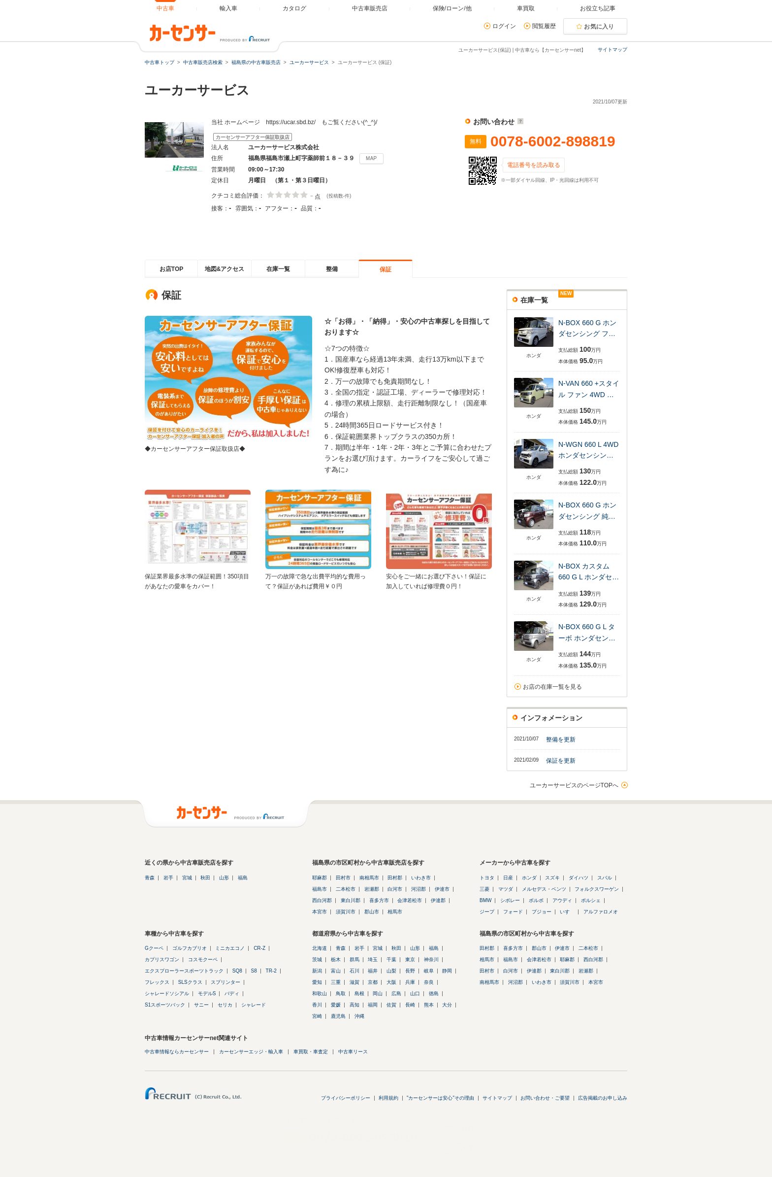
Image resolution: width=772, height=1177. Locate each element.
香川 (317, 1005)
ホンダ (529, 877)
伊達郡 (438, 900)
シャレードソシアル (167, 993)
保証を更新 (561, 760)
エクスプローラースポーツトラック (184, 971)
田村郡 (394, 877)
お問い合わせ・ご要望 (545, 1098)
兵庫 (410, 982)
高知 (354, 1005)
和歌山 (319, 993)
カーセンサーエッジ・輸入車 (251, 1051)
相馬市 (394, 911)
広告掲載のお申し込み (602, 1098)
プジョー (541, 911)
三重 (336, 982)
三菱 (484, 889)
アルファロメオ (600, 911)
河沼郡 (418, 889)
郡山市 (371, 911)
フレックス (157, 982)
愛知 (317, 982)
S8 (254, 971)
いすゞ (567, 911)
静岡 (447, 971)
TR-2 (271, 971)
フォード (513, 911)
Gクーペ (154, 948)
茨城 (317, 959)
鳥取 (341, 993)
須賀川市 (345, 911)
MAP (371, 158)
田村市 (343, 877)
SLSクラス (190, 982)
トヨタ (487, 877)
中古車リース (353, 1051)
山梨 (391, 971)
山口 (415, 993)
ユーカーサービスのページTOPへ (574, 785)
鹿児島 (338, 1016)
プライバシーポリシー (345, 1098)
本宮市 (319, 911)
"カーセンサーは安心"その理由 (440, 1098)
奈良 (429, 982)
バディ (232, 993)
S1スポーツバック (165, 1005)
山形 (224, 877)
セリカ (225, 1005)
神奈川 (431, 959)
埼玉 (373, 959)
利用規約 (388, 1098)
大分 (447, 1005)
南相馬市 (369, 877)
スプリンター (225, 982)
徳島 (434, 993)
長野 (410, 971)
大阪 (391, 982)
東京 (410, 959)
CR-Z (259, 948)
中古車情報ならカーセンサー (177, 1051)
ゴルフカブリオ (189, 948)
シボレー (510, 900)
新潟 (317, 971)
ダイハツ (578, 877)
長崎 (410, 1005)
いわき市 (421, 877)
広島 (396, 993)
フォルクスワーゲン (597, 889)
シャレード (253, 1005)
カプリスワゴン (162, 959)
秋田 (205, 877)
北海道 (319, 948)
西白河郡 (322, 900)
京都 (373, 982)
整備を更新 (561, 739)
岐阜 (429, 971)
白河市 (394, 889)
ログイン (504, 26)
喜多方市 (379, 900)
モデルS (207, 993)
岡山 (378, 993)
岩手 (168, 877)
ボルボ (536, 900)
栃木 (336, 959)
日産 (508, 877)
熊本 (429, 1005)
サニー (201, 1005)
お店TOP (171, 269)
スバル (604, 877)
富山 (336, 971)
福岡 (373, 1005)
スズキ (552, 877)
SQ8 (237, 971)
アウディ (562, 900)
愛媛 (336, 1005)
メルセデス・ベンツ (544, 889)
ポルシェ (591, 900)
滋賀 (354, 982)
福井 (373, 971)
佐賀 (391, 1005)
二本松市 (345, 889)
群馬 (354, 959)
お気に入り (599, 26)
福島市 (319, 889)
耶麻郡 (319, 877)
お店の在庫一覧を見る (552, 686)
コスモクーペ (203, 959)
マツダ (505, 889)
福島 (243, 877)
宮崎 (317, 1016)
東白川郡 (350, 900)
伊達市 (442, 889)
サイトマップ (612, 49)
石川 (354, 971)
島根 (359, 993)
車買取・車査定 (310, 1051)
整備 (332, 269)
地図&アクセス (225, 269)
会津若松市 (409, 900)
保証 (385, 269)
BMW (485, 900)
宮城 (187, 877)
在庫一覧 (278, 269)
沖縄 (359, 1016)
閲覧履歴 (544, 26)
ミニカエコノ (230, 948)
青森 (150, 877)
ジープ (487, 911)
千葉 (391, 959)
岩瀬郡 (371, 889)
